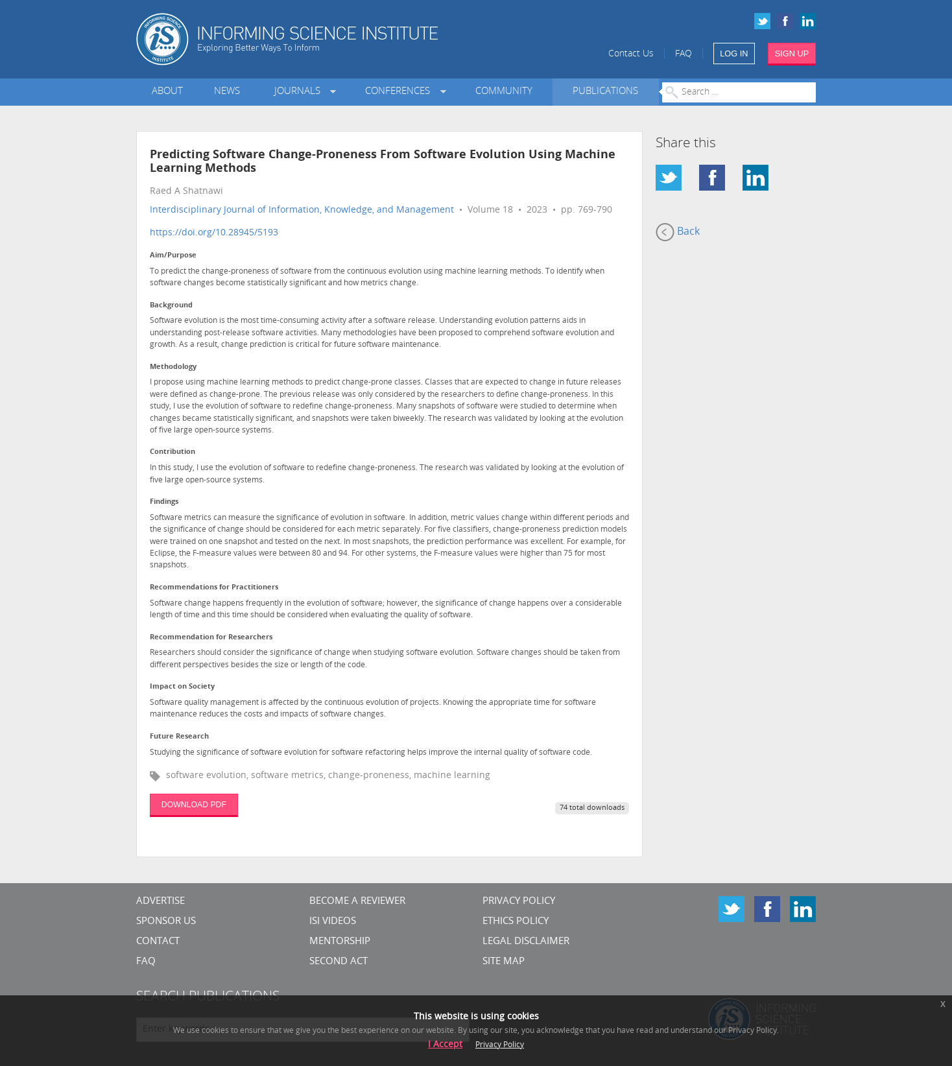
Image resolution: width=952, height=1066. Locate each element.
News (227, 92)
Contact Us (631, 54)
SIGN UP (792, 53)
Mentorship (339, 942)
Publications (605, 92)
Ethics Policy (515, 922)
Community (503, 92)
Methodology (173, 367)
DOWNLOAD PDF (193, 804)
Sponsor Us (166, 922)
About (167, 92)
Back (678, 232)
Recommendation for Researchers (211, 637)
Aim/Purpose (173, 255)
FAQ (683, 54)
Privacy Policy (518, 901)
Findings (164, 502)
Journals (300, 92)
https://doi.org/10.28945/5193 (214, 233)
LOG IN (734, 53)
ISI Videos (332, 922)
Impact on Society (182, 687)
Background (171, 305)
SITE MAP (503, 962)
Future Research (179, 736)
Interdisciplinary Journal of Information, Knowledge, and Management (302, 210)
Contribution (172, 452)
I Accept (445, 1045)
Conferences (400, 92)
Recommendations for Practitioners (214, 587)
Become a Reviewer (357, 901)
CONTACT (158, 942)
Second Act (338, 962)
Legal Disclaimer (525, 942)
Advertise (160, 901)
